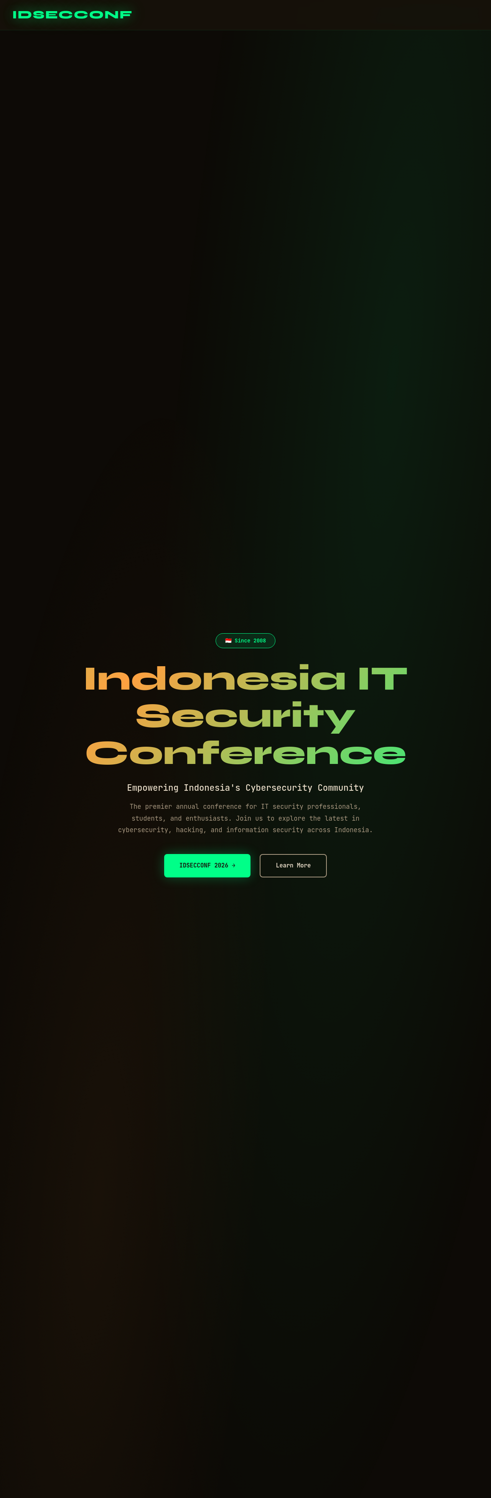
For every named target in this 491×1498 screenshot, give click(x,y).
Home (366, 14)
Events (399, 14)
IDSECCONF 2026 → (208, 865)
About (431, 14)
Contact (467, 14)
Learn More (293, 865)
